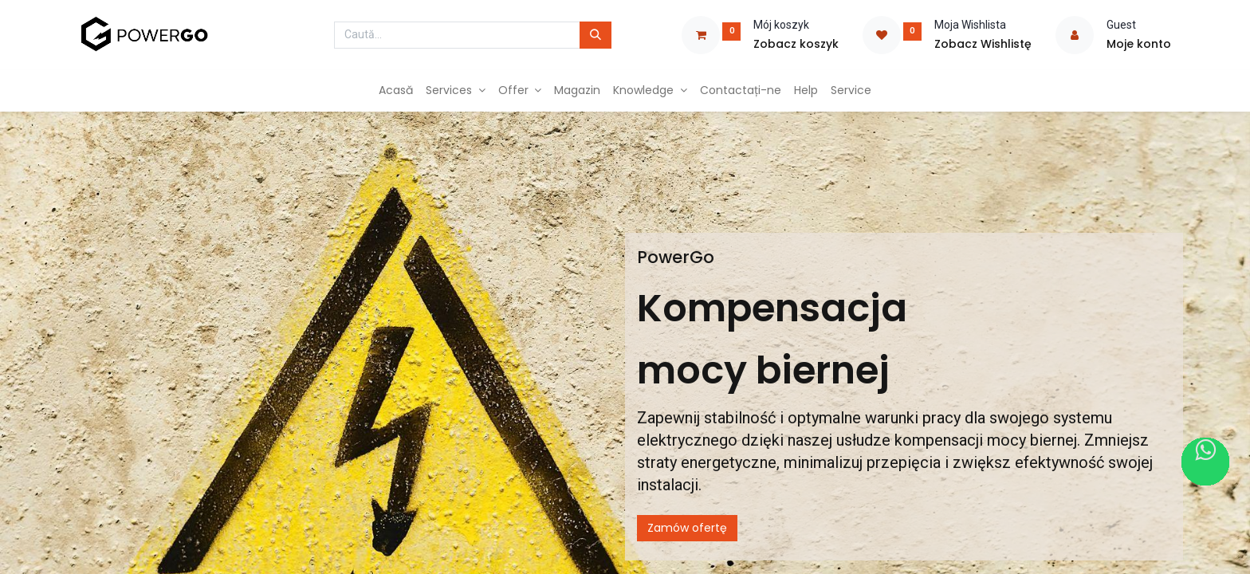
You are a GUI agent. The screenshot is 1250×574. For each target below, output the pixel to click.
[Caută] (595, 35)
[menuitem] (395, 91)
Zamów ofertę (687, 528)
